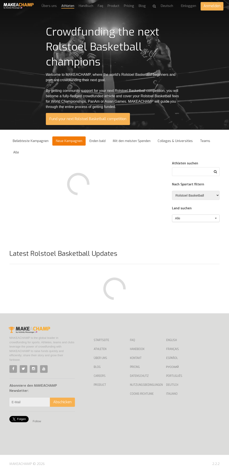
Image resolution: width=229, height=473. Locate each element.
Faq (100, 6)
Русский (172, 367)
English (171, 340)
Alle (16, 152)
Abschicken (62, 402)
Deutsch (172, 385)
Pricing (129, 6)
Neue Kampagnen (69, 141)
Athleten (67, 6)
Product (113, 6)
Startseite (101, 340)
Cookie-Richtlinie (142, 394)
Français (172, 349)
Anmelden (212, 6)
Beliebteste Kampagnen (31, 141)
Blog (142, 6)
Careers (100, 376)
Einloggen (188, 6)
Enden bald (97, 141)
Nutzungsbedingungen (144, 385)
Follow (37, 421)
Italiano (172, 394)
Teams (205, 141)
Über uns (100, 358)
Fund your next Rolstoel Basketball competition (87, 119)
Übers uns (49, 6)
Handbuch (86, 6)
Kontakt (136, 358)
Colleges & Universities (175, 141)
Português (174, 376)
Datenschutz (139, 376)
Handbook (137, 349)
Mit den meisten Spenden (132, 141)
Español (172, 358)
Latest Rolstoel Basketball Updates (63, 253)
